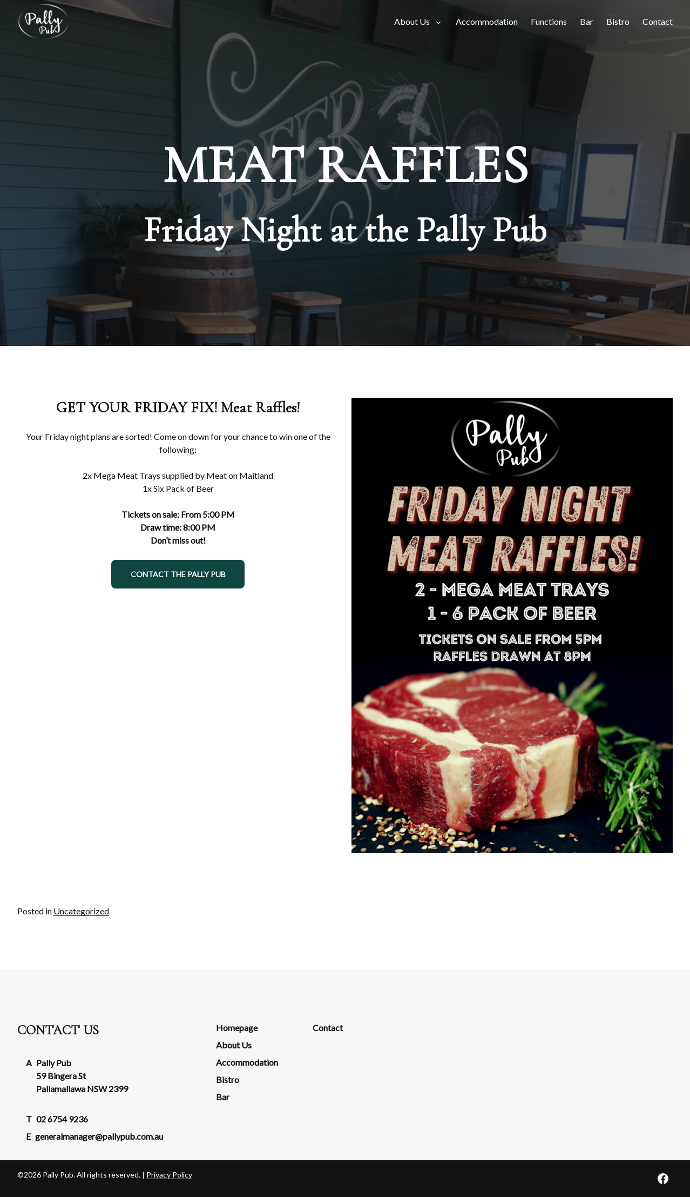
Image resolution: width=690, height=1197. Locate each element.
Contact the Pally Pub (178, 574)
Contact (328, 1027)
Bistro (227, 1079)
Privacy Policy (169, 1174)
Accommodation (247, 1062)
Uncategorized (81, 911)
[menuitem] (487, 21)
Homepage (237, 1027)
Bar (222, 1097)
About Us (234, 1045)
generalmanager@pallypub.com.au (99, 1136)
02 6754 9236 (62, 1119)
